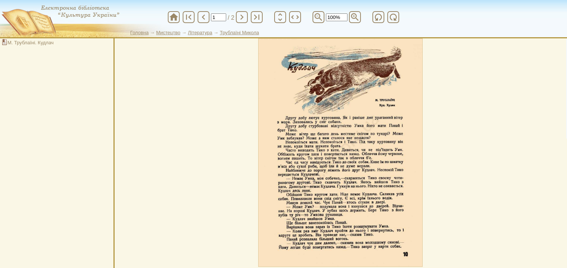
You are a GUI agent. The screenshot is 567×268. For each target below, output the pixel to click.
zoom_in (355, 17)
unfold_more (280, 17)
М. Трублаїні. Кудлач (30, 42)
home (174, 17)
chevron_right (242, 17)
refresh (378, 17)
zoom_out (318, 17)
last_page (257, 17)
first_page (188, 17)
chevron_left (203, 17)
